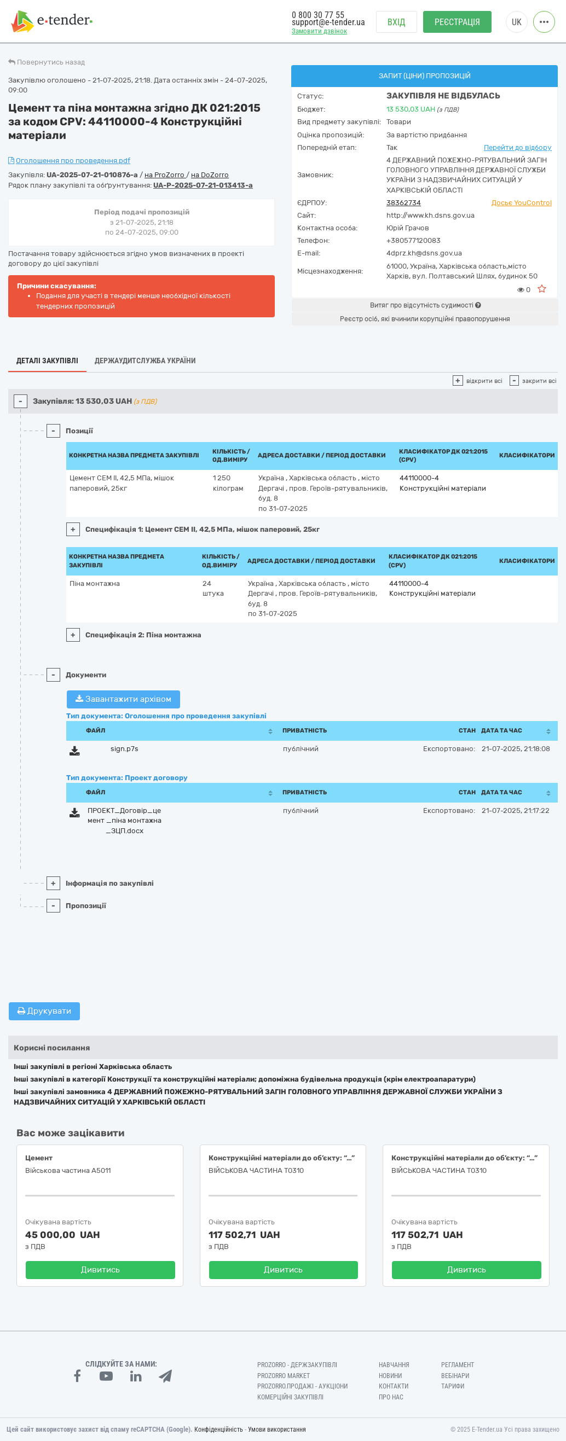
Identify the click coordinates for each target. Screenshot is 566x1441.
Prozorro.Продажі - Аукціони (302, 1386)
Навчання (394, 1365)
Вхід (397, 22)
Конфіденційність (218, 1429)
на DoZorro (210, 175)
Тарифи (452, 1386)
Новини (390, 1376)
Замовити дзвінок (319, 31)
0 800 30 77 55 (318, 15)
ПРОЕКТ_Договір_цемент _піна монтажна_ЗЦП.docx (124, 820)
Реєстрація (457, 22)
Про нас (391, 1397)
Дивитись (100, 1270)
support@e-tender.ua (328, 22)
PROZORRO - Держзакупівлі (297, 1365)
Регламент (457, 1365)
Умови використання (277, 1429)
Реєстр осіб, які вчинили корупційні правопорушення (425, 319)
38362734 (403, 203)
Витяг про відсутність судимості (425, 305)
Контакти (393, 1386)
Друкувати (44, 1011)
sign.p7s (124, 749)
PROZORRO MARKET (283, 1376)
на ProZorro (165, 175)
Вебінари (455, 1376)
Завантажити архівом (123, 699)
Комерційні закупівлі (290, 1397)
